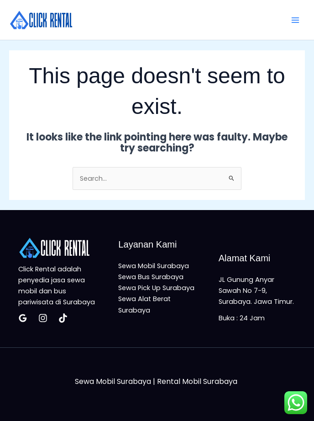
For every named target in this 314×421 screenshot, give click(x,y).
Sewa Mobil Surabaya (153, 265)
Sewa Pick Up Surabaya (156, 287)
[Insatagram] (42, 318)
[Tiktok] (63, 318)
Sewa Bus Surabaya (150, 276)
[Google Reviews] (22, 318)
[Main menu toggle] (295, 20)
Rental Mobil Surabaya (198, 381)
